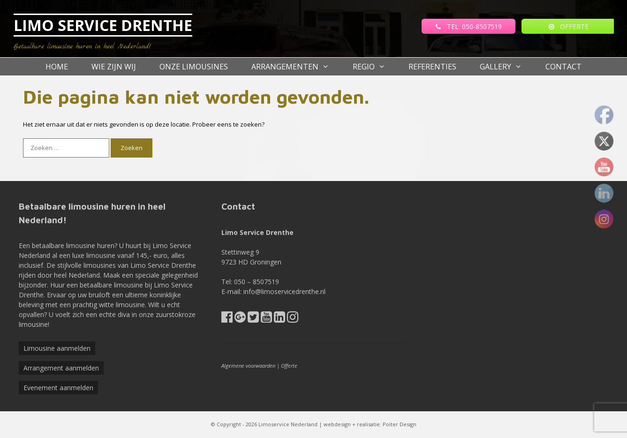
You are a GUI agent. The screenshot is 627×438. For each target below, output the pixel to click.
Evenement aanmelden (58, 387)
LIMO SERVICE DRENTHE (103, 25)
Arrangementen (296, 66)
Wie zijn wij (113, 66)
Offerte (289, 365)
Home (56, 66)
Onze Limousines (193, 66)
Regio (375, 66)
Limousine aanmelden (57, 348)
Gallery (507, 66)
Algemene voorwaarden (248, 365)
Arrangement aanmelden (61, 367)
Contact (563, 66)
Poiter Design (399, 424)
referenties (432, 66)
